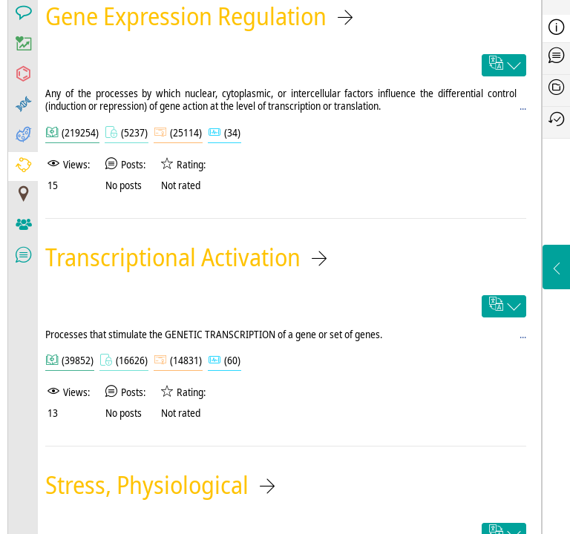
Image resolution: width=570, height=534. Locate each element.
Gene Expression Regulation (186, 16)
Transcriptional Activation (173, 257)
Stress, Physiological (147, 485)
